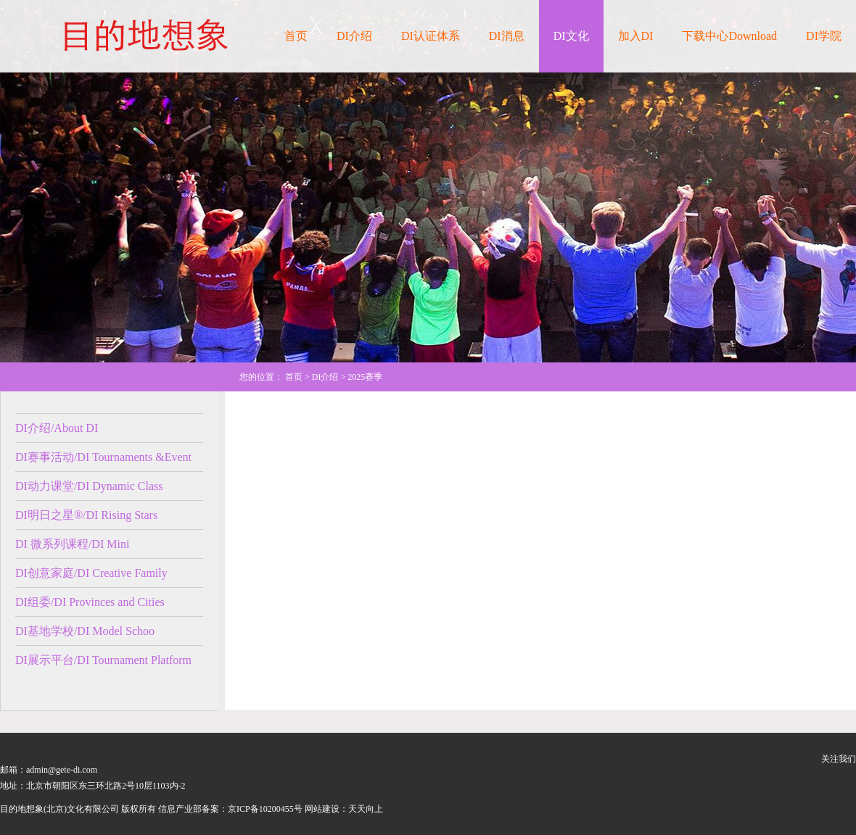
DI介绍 (354, 36)
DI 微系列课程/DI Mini (72, 544)
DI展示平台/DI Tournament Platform (103, 660)
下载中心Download (729, 36)
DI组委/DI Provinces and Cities (90, 602)
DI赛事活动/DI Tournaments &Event (103, 457)
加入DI (636, 36)
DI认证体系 (430, 36)
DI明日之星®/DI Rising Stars (86, 515)
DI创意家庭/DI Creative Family (91, 573)
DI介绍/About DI (56, 428)
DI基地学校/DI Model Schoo (85, 631)
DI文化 (571, 36)
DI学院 (823, 36)
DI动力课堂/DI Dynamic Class (89, 486)
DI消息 (506, 36)
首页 (296, 36)
